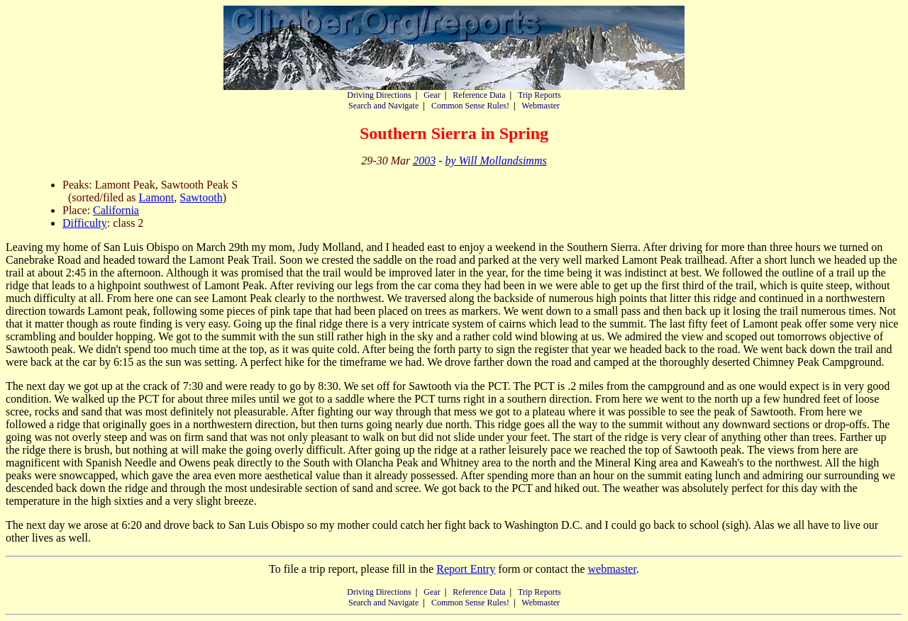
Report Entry (465, 569)
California (116, 210)
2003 (424, 161)
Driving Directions (379, 95)
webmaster (611, 569)
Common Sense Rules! (470, 106)
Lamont (157, 197)
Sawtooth (200, 197)
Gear (431, 95)
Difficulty (84, 223)
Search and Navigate (383, 106)
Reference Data (479, 95)
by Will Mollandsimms (496, 161)
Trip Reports (539, 95)
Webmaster (540, 106)
